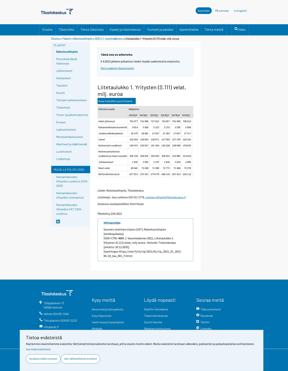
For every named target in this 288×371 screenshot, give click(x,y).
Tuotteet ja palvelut (160, 29)
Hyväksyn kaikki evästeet (43, 358)
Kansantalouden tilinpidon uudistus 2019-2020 (72, 181)
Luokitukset (64, 151)
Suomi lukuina (153, 322)
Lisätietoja (63, 159)
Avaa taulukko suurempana (115, 101)
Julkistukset (64, 70)
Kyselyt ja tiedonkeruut (125, 29)
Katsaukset (63, 78)
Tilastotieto (66, 29)
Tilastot (66, 38)
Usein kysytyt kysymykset (108, 322)
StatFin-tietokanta (156, 309)
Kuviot (60, 92)
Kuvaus (61, 122)
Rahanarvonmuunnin (157, 328)
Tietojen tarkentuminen (71, 100)
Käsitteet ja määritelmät (71, 144)
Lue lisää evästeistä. (38, 349)
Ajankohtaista (188, 29)
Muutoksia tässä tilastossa (66, 61)
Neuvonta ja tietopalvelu (107, 309)
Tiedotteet (63, 107)
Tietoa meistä (213, 29)
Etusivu (47, 29)
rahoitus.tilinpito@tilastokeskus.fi (165, 197)
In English (240, 10)
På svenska (222, 10)
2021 (97, 38)
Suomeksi (204, 10)
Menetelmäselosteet (69, 136)
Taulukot (62, 85)
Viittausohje (112, 222)
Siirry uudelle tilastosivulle (117, 68)
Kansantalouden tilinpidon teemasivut (70, 195)
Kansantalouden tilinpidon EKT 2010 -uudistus (69, 209)
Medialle (97, 328)
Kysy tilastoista (101, 315)
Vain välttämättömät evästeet (80, 358)
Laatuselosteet (66, 129)
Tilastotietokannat (156, 315)
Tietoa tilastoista (92, 29)
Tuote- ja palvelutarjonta (72, 114)
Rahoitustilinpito (83, 38)
